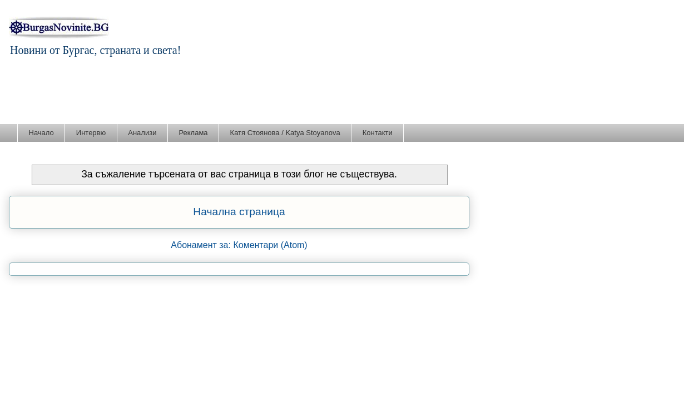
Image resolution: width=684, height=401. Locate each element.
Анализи (142, 132)
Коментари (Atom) (270, 245)
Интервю (91, 132)
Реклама (193, 132)
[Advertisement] (342, 93)
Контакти (378, 132)
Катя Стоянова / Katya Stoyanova (285, 132)
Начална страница (239, 211)
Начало (41, 132)
